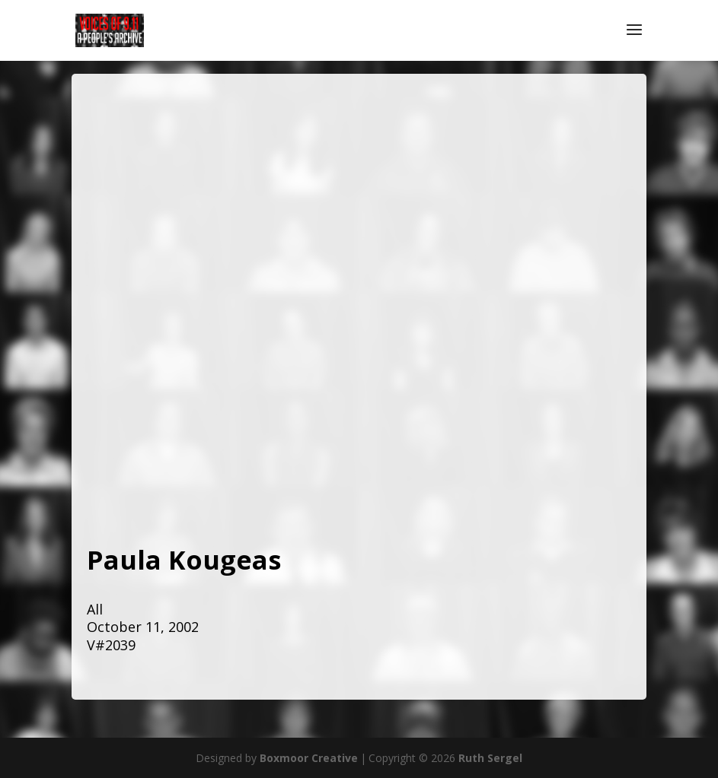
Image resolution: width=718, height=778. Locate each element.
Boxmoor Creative (309, 758)
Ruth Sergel (490, 758)
